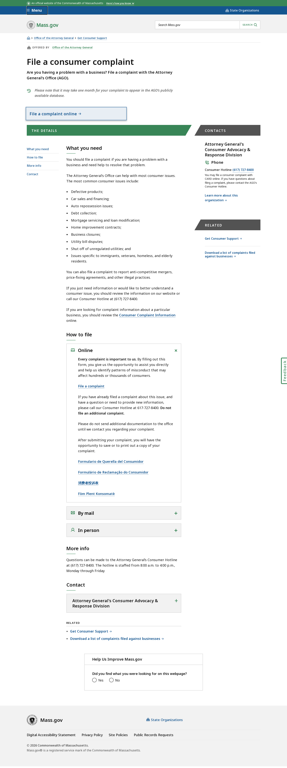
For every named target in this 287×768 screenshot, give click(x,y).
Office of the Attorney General (54, 38)
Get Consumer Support (92, 38)
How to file (35, 159)
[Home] (28, 38)
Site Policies (118, 736)
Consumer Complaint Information (147, 316)
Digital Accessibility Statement (51, 736)
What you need (38, 151)
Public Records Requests (153, 736)
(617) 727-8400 (243, 171)
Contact (32, 176)
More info (34, 167)
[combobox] (207, 25)
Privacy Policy (92, 736)
